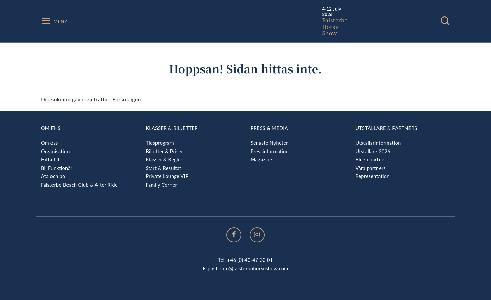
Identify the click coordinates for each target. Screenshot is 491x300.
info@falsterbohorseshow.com (254, 268)
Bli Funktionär (56, 168)
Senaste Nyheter (269, 143)
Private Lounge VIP (167, 176)
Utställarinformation (378, 143)
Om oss (49, 143)
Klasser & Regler (164, 159)
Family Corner (161, 185)
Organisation (55, 151)
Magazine (261, 159)
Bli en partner (371, 159)
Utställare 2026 (373, 151)
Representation (373, 176)
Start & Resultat (163, 168)
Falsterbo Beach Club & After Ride (79, 185)
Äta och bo (53, 176)
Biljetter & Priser (164, 151)
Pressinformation (270, 151)
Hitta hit (50, 159)
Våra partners (371, 168)
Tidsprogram (160, 143)
